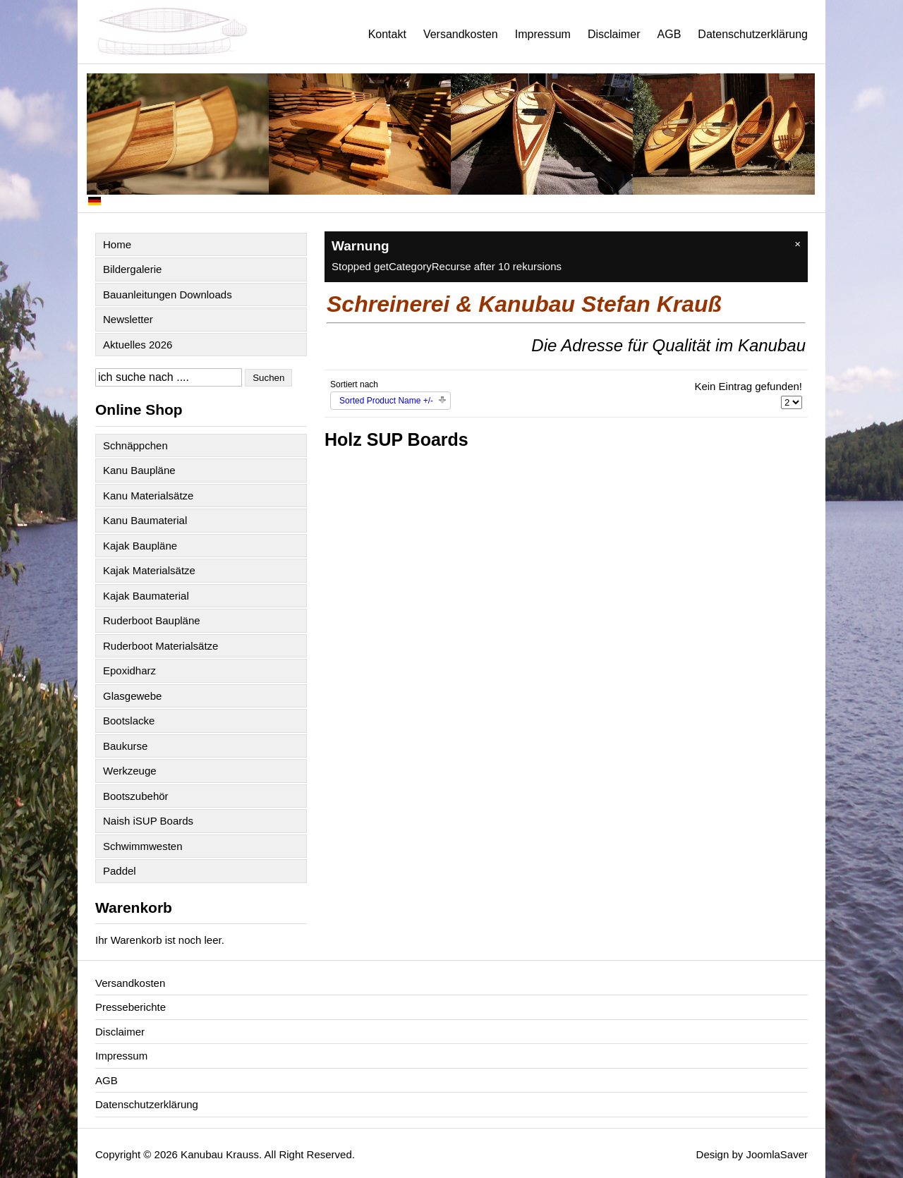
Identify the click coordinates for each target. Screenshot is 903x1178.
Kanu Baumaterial (145, 520)
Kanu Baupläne (139, 470)
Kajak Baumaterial (146, 596)
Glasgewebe (132, 696)
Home (117, 244)
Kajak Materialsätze (149, 570)
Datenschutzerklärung (753, 34)
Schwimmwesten (143, 846)
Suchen (268, 377)
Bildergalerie (132, 269)
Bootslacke (128, 721)
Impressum (543, 34)
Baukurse (125, 746)
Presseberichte (130, 1007)
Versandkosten (460, 34)
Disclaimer (614, 34)
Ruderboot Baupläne (151, 620)
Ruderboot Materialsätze (160, 646)
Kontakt (387, 34)
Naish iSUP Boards (148, 821)
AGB (669, 34)
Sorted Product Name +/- (386, 401)
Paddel (119, 871)
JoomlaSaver (777, 1154)
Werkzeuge (130, 771)
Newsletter (128, 319)
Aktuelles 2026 (137, 345)
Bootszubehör (136, 796)
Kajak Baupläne (140, 546)
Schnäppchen (135, 445)
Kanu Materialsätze (148, 496)
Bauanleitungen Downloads (167, 294)
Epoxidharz (129, 670)
